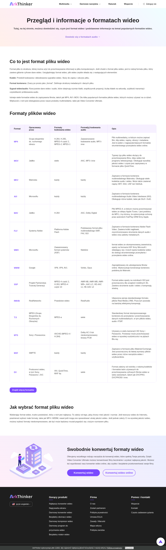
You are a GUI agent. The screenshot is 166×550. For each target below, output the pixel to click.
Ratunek (112, 4)
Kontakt (134, 508)
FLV (15, 231)
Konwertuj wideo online (119, 472)
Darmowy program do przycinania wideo (58, 528)
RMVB (17, 301)
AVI (15, 197)
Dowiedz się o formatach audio (83, 36)
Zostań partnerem (97, 508)
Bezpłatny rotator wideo (59, 535)
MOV (16, 161)
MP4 (16, 142)
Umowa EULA (96, 517)
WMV (16, 250)
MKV (16, 180)
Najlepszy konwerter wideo (60, 504)
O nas (92, 504)
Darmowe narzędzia (89, 4)
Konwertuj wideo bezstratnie (83, 473)
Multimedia (64, 4)
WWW (16, 268)
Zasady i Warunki (97, 521)
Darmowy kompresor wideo (61, 521)
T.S (15, 317)
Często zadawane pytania (142, 513)
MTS (16, 335)
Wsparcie (128, 4)
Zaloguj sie (149, 3)
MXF (16, 353)
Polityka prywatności (99, 513)
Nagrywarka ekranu (57, 508)
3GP (16, 284)
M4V (16, 213)
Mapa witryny (96, 526)
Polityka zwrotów (97, 530)
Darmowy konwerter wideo (60, 513)
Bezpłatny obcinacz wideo (60, 517)
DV (15, 372)
